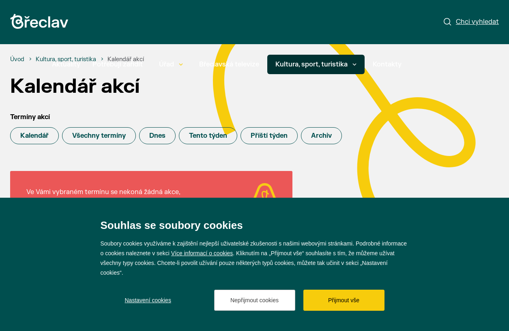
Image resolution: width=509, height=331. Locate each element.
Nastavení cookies (148, 300)
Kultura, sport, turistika (316, 64)
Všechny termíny (99, 136)
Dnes (157, 136)
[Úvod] (17, 59)
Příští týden (269, 136)
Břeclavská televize (229, 64)
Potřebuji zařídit (117, 64)
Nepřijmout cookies (254, 300)
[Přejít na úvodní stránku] (39, 21)
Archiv (321, 136)
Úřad (171, 64)
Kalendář (34, 136)
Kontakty (387, 64)
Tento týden (208, 136)
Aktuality (66, 64)
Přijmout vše (343, 300)
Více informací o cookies (202, 253)
